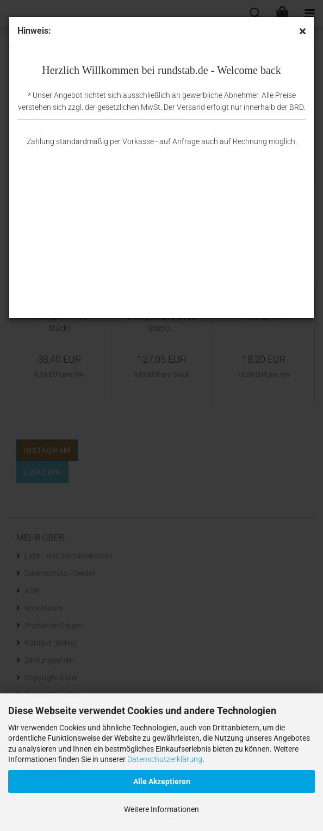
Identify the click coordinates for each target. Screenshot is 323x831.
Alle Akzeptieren (161, 781)
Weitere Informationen (161, 809)
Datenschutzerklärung (164, 759)
